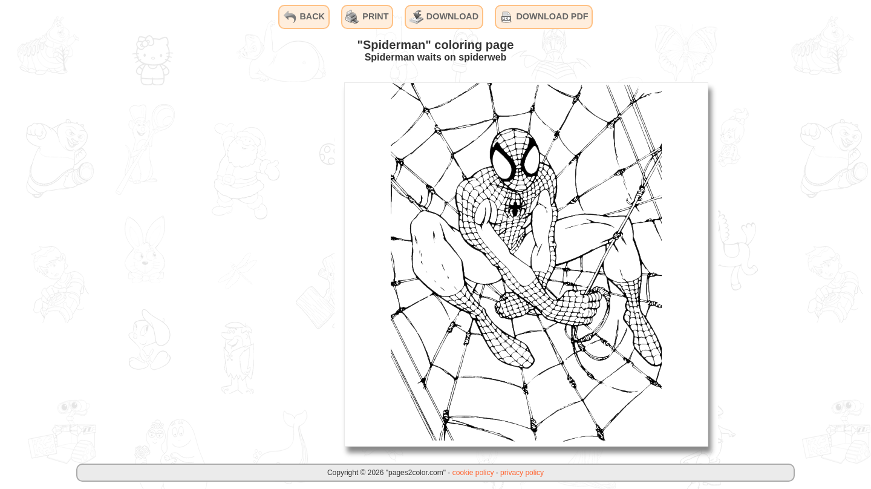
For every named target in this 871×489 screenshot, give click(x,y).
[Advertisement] (243, 263)
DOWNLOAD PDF (543, 17)
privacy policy (522, 472)
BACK (303, 17)
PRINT (366, 17)
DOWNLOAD (443, 17)
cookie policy (473, 472)
